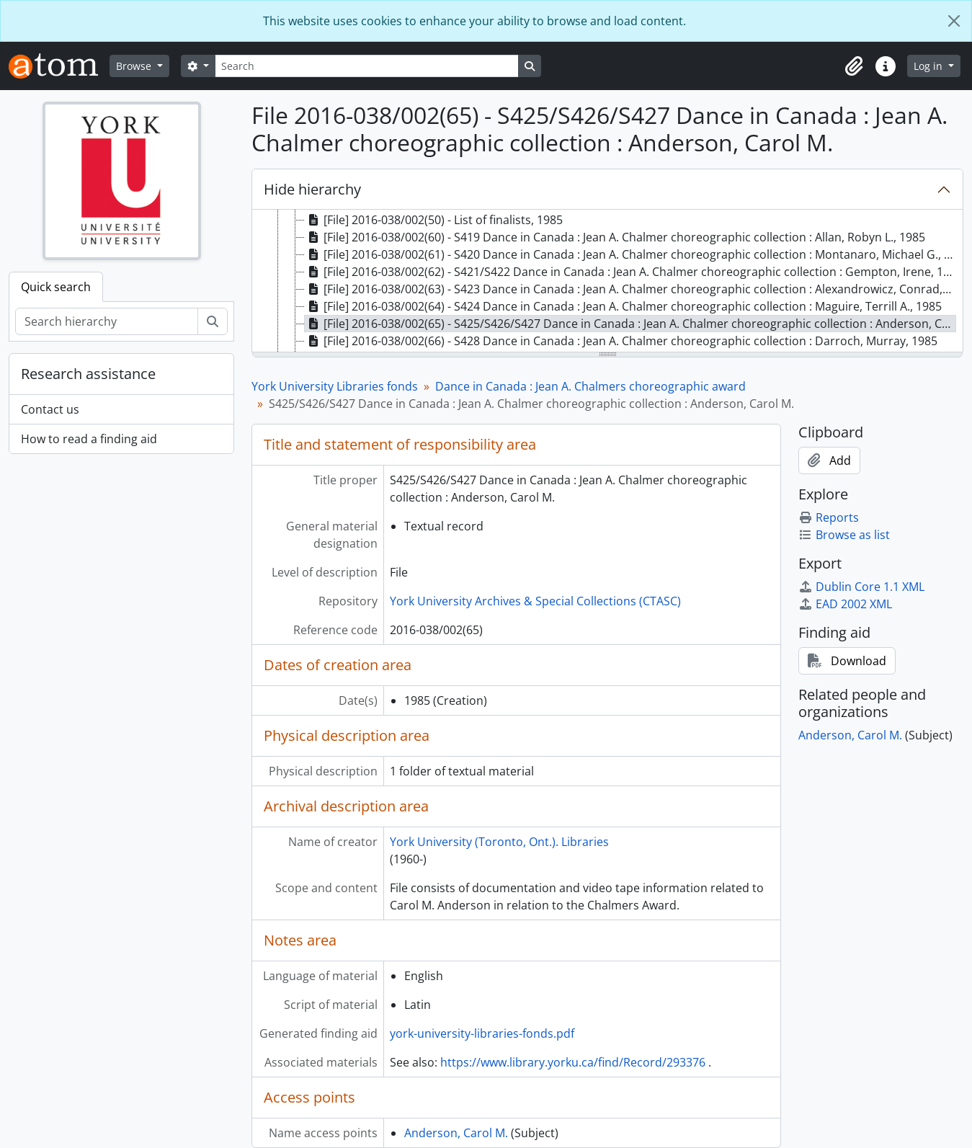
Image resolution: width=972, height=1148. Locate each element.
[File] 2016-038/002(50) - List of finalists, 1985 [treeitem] (434, 219)
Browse (135, 66)
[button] (854, 66)
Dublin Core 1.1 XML (861, 587)
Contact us (50, 409)
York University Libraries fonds (334, 386)
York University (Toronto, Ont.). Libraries (499, 842)
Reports (828, 517)
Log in (929, 66)
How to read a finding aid (89, 439)
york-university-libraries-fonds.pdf (482, 1033)
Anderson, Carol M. (456, 1133)
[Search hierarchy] (106, 321)
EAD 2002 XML (845, 604)
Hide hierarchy (312, 189)
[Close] (954, 21)
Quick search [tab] (56, 287)
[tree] (607, 282)
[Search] (367, 66)
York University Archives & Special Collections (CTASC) (535, 601)
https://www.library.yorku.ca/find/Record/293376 (572, 1062)
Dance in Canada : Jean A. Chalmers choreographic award (590, 386)
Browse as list (844, 535)
